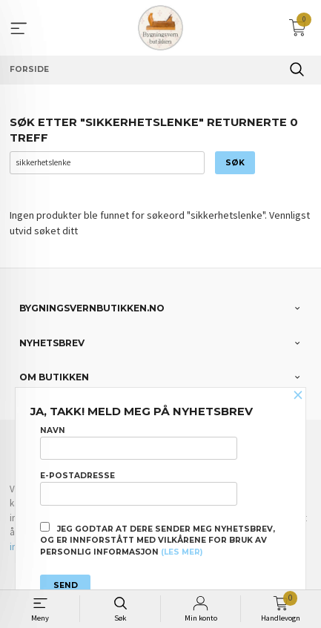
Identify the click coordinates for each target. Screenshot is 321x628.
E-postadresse (138, 488)
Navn (138, 443)
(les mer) (181, 552)
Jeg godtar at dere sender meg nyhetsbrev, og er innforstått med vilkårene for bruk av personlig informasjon (157, 540)
